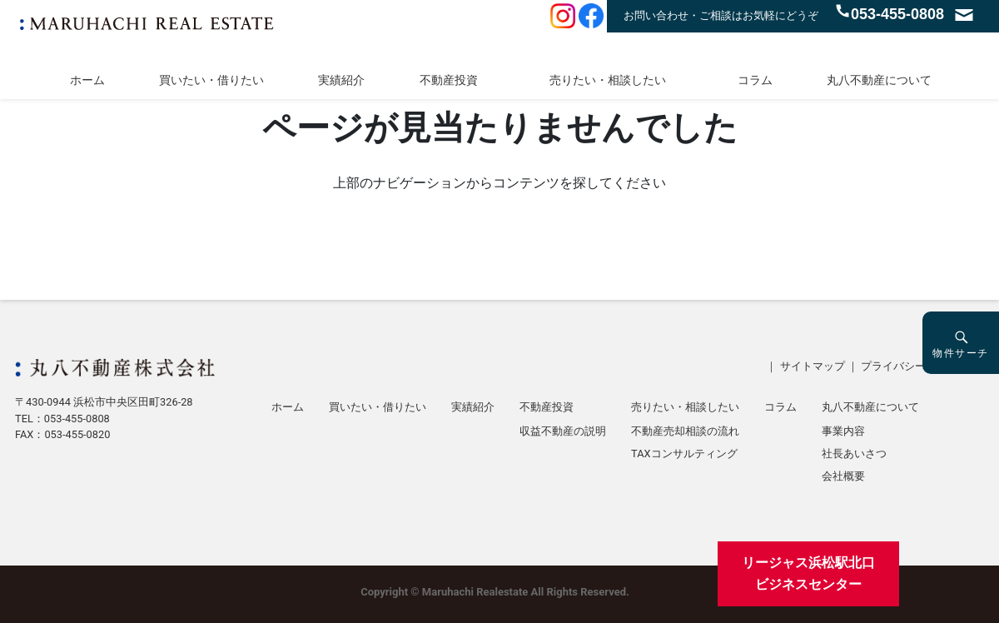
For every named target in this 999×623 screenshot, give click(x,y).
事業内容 (843, 431)
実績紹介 (341, 79)
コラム (755, 79)
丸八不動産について (879, 79)
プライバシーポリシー (915, 366)
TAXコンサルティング (684, 454)
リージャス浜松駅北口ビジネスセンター (808, 573)
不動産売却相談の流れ (685, 431)
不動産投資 (449, 79)
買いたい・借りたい (211, 79)
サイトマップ (812, 366)
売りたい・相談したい (607, 79)
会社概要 (843, 476)
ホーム (87, 79)
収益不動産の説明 (562, 431)
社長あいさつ (854, 454)
